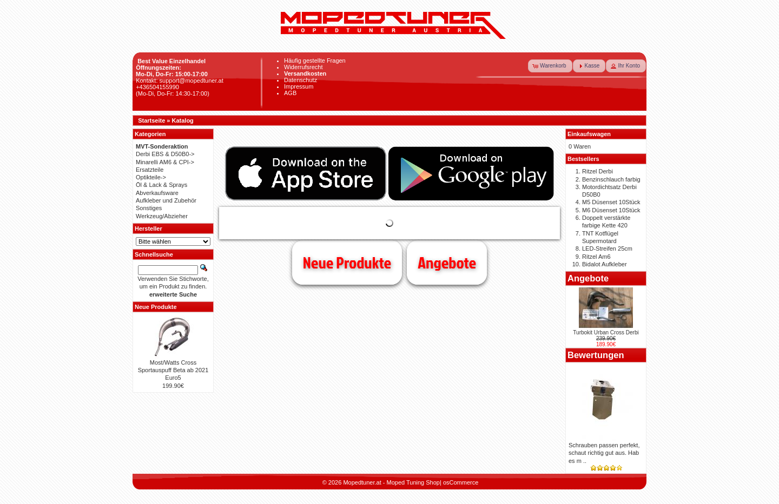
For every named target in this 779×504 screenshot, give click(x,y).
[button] (550, 65)
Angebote (447, 262)
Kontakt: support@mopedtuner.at (179, 80)
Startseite (151, 120)
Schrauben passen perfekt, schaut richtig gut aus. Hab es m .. (604, 453)
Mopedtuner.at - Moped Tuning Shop (391, 482)
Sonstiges (149, 208)
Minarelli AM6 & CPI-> (165, 162)
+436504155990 (157, 87)
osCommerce (460, 482)
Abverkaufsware (157, 193)
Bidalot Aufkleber (604, 264)
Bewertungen (595, 355)
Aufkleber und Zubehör (166, 200)
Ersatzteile (149, 169)
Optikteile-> (151, 177)
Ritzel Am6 (596, 256)
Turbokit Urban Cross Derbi (605, 332)
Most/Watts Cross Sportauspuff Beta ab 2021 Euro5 (173, 370)
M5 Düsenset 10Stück (611, 202)
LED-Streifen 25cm (607, 248)
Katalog (183, 120)
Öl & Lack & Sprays (161, 185)
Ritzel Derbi (597, 171)
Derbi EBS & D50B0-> (165, 154)
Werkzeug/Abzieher (162, 216)
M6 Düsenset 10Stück (611, 210)
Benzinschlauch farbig (611, 179)
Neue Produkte (347, 262)
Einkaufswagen (589, 134)
